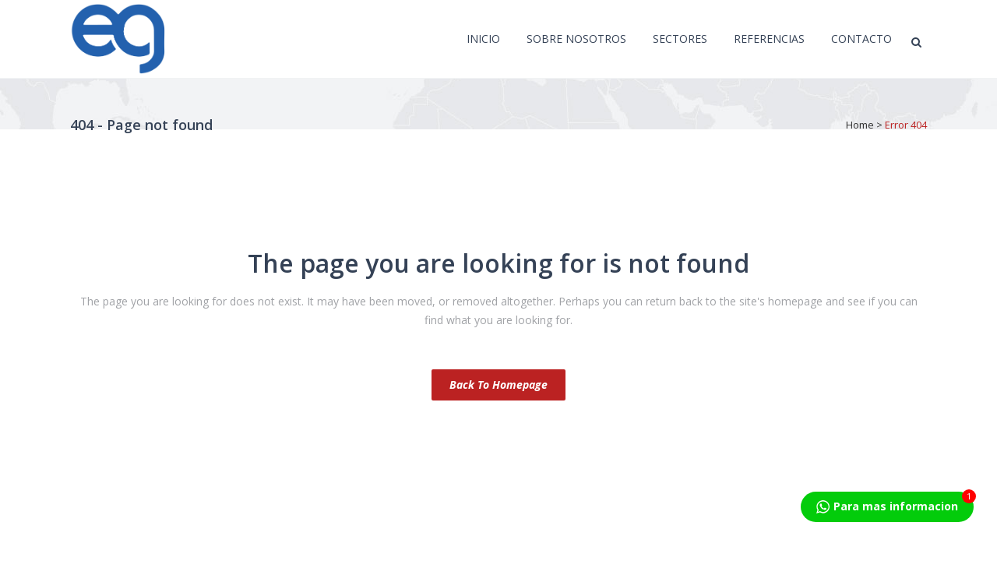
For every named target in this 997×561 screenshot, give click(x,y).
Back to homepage (498, 384)
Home (860, 125)
